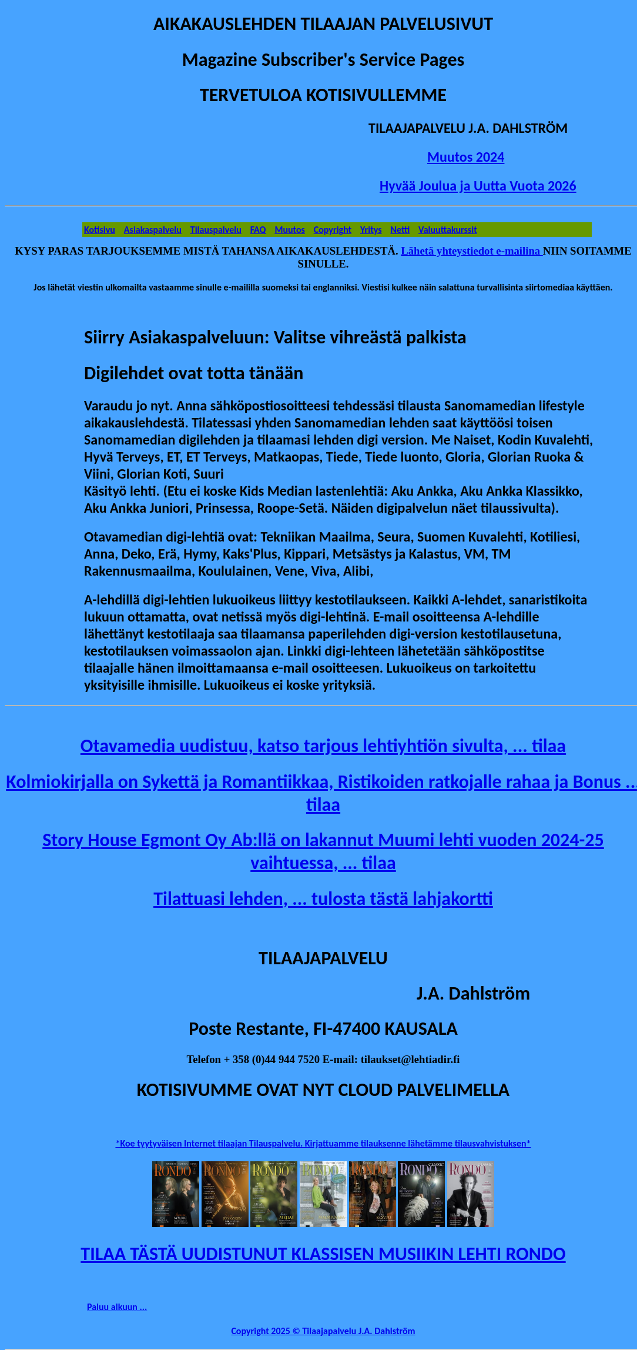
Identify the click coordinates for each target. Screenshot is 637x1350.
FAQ (258, 229)
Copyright (332, 229)
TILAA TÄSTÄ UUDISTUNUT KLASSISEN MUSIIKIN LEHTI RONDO (323, 1253)
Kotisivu (99, 229)
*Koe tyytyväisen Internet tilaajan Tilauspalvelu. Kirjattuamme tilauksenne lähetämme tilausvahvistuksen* (323, 1143)
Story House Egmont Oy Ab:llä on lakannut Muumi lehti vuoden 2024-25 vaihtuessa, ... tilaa (323, 851)
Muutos (289, 229)
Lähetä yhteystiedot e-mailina (472, 251)
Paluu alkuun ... (117, 1306)
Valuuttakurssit (447, 229)
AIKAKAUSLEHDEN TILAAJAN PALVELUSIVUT (323, 23)
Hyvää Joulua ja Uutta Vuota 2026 (478, 185)
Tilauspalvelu (216, 229)
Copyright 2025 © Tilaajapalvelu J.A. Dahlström (323, 1330)
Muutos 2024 (465, 156)
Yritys (371, 229)
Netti (400, 229)
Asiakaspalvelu (153, 229)
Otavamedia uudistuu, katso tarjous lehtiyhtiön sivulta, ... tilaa (323, 745)
